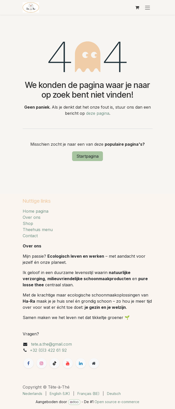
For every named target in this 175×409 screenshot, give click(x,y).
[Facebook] (28, 363)
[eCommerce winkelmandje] (137, 7)
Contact (30, 235)
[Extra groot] (94, 363)
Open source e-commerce (117, 402)
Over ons (32, 217)
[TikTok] (54, 363)
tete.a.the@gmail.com (51, 344)
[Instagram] (41, 363)
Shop (28, 223)
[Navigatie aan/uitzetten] (147, 7)
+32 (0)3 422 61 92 (48, 350)
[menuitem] (32, 393)
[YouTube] (68, 363)
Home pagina (35, 211)
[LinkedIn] (81, 363)
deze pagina (97, 113)
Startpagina (87, 156)
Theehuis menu (38, 229)
